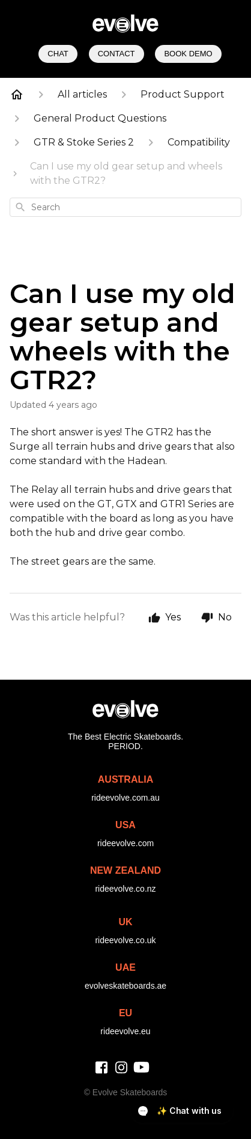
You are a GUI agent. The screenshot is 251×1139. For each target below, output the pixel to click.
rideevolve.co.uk (125, 940)
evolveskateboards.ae (125, 985)
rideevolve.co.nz (125, 888)
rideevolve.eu (125, 1031)
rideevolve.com (125, 843)
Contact (116, 53)
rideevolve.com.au (125, 797)
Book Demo (188, 53)
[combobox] (125, 207)
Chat (57, 53)
